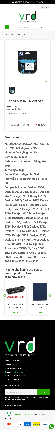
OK (43, 392)
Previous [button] (4, 295)
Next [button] (50, 295)
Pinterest (41, 125)
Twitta (27, 125)
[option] (15, 298)
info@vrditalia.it (17, 372)
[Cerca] (29, 27)
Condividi (13, 125)
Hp (16, 107)
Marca (8, 107)
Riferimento (10, 109)
